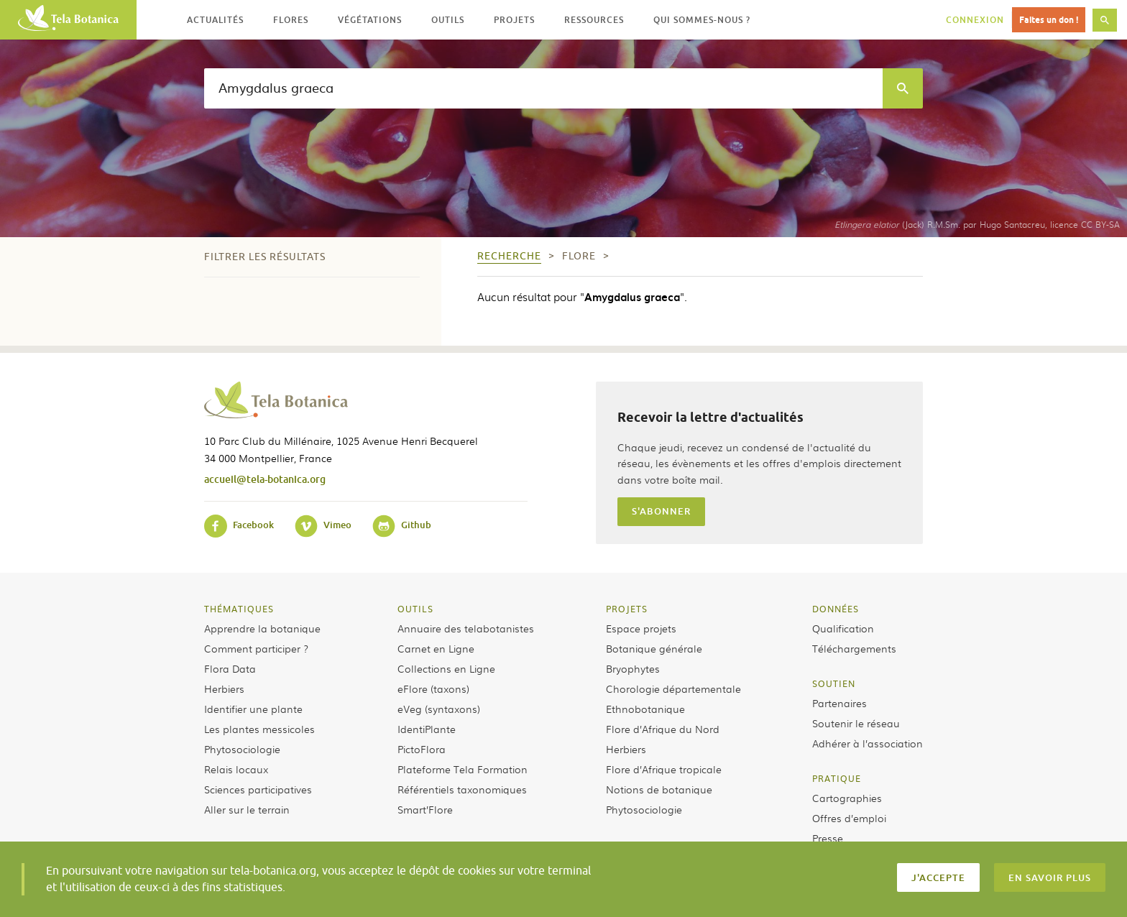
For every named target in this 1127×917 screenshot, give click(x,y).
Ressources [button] (594, 19)
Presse (827, 838)
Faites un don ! (1048, 19)
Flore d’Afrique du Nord (662, 729)
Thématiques (239, 608)
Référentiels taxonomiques (462, 789)
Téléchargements (854, 648)
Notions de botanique (659, 789)
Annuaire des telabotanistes (465, 628)
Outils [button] (447, 19)
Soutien (833, 683)
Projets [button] (514, 19)
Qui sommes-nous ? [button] (701, 19)
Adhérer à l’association (867, 743)
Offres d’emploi (849, 818)
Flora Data (230, 668)
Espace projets (641, 628)
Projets (627, 608)
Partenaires (839, 703)
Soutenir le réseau (856, 723)
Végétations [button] (370, 19)
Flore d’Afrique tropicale (664, 769)
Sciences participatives (258, 789)
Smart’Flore (425, 809)
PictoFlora (421, 749)
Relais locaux (236, 769)
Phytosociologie (242, 749)
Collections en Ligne (446, 668)
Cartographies (847, 798)
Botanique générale (654, 648)
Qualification (843, 628)
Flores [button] (290, 19)
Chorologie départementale (673, 688)
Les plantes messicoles (259, 729)
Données (835, 608)
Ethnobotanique (645, 708)
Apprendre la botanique (262, 628)
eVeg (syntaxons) (438, 708)
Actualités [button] (215, 19)
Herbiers (224, 688)
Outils (415, 608)
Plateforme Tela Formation (462, 769)
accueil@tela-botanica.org (265, 479)
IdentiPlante (426, 729)
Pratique (836, 778)
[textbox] (543, 88)
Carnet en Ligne (435, 648)
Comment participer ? (256, 648)
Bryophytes (633, 668)
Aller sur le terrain (247, 809)
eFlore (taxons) (433, 688)
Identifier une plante (253, 708)
